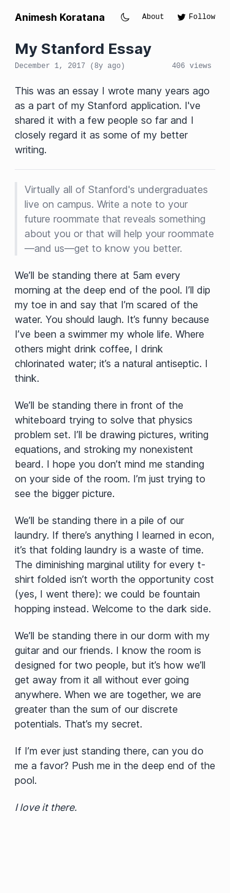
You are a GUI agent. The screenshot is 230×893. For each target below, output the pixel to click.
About (153, 17)
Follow (196, 17)
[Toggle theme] (125, 17)
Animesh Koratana (60, 17)
